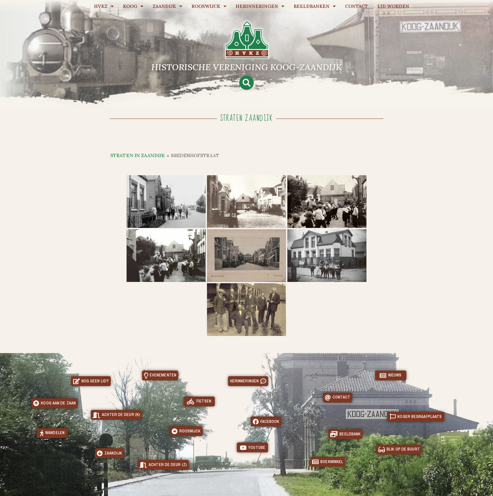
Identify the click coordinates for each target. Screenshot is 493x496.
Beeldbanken (315, 6)
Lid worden (393, 6)
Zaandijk (167, 6)
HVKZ (104, 6)
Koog (133, 6)
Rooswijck (208, 6)
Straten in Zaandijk (137, 155)
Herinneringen (260, 6)
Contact (356, 6)
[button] (246, 82)
